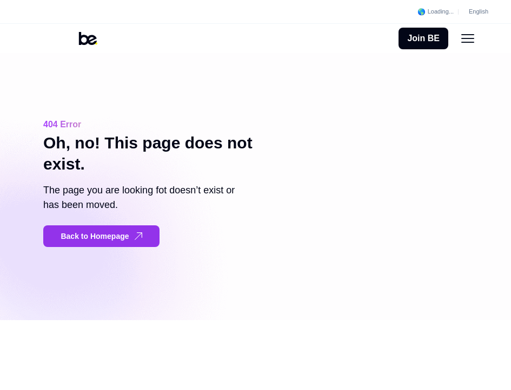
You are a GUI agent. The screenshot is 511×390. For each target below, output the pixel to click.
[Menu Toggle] (467, 38)
